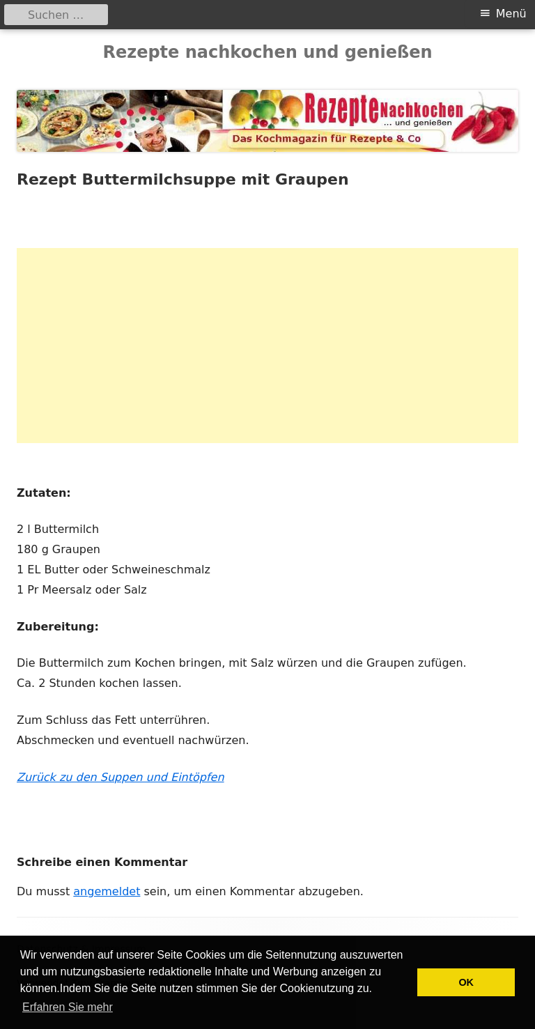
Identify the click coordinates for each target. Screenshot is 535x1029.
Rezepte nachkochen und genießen (267, 52)
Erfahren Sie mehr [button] (67, 1007)
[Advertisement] (267, 345)
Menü (511, 13)
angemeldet (106, 891)
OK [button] (466, 982)
